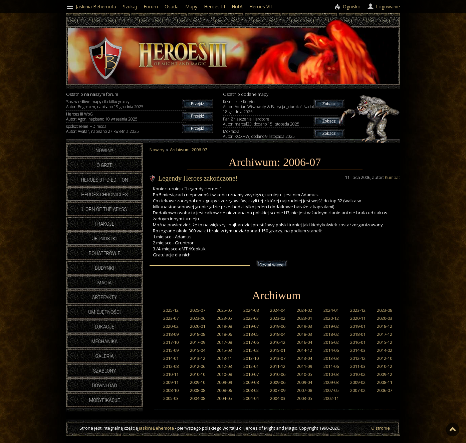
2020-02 (171, 326)
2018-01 (358, 334)
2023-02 (277, 318)
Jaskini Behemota (156, 428)
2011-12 (277, 366)
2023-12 (358, 310)
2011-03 (358, 366)
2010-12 (384, 366)
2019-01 (358, 326)
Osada (172, 6)
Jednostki (104, 238)
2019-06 (277, 326)
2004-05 (224, 398)
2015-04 (197, 350)
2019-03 (304, 326)
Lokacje (104, 326)
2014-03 (358, 350)
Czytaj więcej (271, 264)
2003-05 (304, 398)
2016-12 (277, 342)
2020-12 (331, 318)
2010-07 (251, 374)
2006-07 (384, 390)
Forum (151, 6)
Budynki (104, 268)
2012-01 (251, 366)
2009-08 (251, 382)
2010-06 (277, 374)
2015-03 (224, 350)
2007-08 (304, 390)
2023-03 (251, 318)
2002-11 (331, 398)
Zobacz (328, 103)
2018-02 (331, 334)
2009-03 (331, 382)
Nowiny (104, 150)
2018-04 (277, 334)
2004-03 (277, 398)
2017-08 (224, 342)
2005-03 (171, 398)
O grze (104, 165)
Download (104, 385)
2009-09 (224, 382)
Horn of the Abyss (104, 209)
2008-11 (384, 382)
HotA (237, 6)
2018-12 (384, 326)
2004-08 (197, 398)
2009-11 (171, 382)
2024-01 (331, 310)
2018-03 (304, 334)
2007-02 (358, 390)
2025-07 (197, 310)
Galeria (104, 356)
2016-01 (358, 342)
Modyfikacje (104, 400)
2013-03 (331, 358)
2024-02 (304, 310)
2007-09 (277, 390)
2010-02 (358, 374)
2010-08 (224, 374)
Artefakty (104, 297)
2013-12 (197, 358)
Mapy (191, 6)
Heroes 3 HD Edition (104, 180)
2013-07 (277, 358)
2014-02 (384, 350)
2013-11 (224, 358)
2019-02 (331, 326)
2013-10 (251, 358)
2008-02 (251, 390)
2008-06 (224, 390)
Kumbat (392, 177)
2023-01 (304, 318)
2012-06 (197, 366)
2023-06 (197, 318)
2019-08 (224, 326)
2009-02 (358, 382)
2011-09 (304, 366)
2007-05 (331, 390)
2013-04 (304, 358)
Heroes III (214, 6)
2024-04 (277, 310)
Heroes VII (260, 6)
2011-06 (331, 366)
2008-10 (171, 390)
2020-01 (197, 326)
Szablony (104, 371)
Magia (104, 282)
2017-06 (251, 342)
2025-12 (171, 310)
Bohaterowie (105, 253)
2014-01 (171, 358)
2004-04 (251, 398)
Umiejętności (104, 312)
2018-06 (224, 334)
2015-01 (277, 350)
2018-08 (197, 334)
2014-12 (304, 350)
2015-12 (384, 342)
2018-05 (251, 334)
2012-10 (384, 358)
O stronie (380, 428)
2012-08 (171, 366)
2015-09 (171, 350)
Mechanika (104, 341)
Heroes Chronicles (104, 194)
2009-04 (304, 382)
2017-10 (171, 342)
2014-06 (331, 350)
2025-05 (224, 310)
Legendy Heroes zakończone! (198, 178)
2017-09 (197, 342)
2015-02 (251, 350)
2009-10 (197, 382)
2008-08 (197, 390)
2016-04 (304, 342)
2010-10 (197, 374)
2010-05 (304, 374)
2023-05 (224, 318)
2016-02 (331, 342)
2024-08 (251, 310)
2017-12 (384, 334)
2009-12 (384, 374)
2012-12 (358, 358)
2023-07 (171, 318)
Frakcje (104, 224)
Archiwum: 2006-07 (188, 150)
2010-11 (171, 374)
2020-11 (358, 318)
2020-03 (384, 318)
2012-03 (224, 366)
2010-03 (331, 374)
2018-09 (171, 334)
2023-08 (384, 310)
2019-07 (251, 326)
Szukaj (130, 6)
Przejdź (197, 103)
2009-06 (277, 382)
